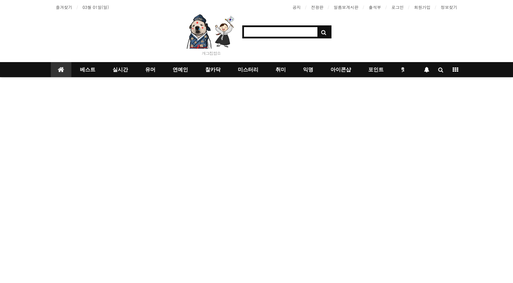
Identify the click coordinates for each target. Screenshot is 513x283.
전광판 (317, 7)
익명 (308, 70)
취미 (281, 70)
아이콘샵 (340, 70)
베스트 (87, 70)
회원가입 (422, 7)
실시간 (120, 70)
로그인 (398, 7)
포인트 (376, 70)
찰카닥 (213, 70)
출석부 (375, 7)
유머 (150, 70)
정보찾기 (449, 7)
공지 (297, 7)
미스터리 (248, 70)
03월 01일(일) (96, 7)
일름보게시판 (346, 7)
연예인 (180, 70)
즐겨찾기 (64, 7)
